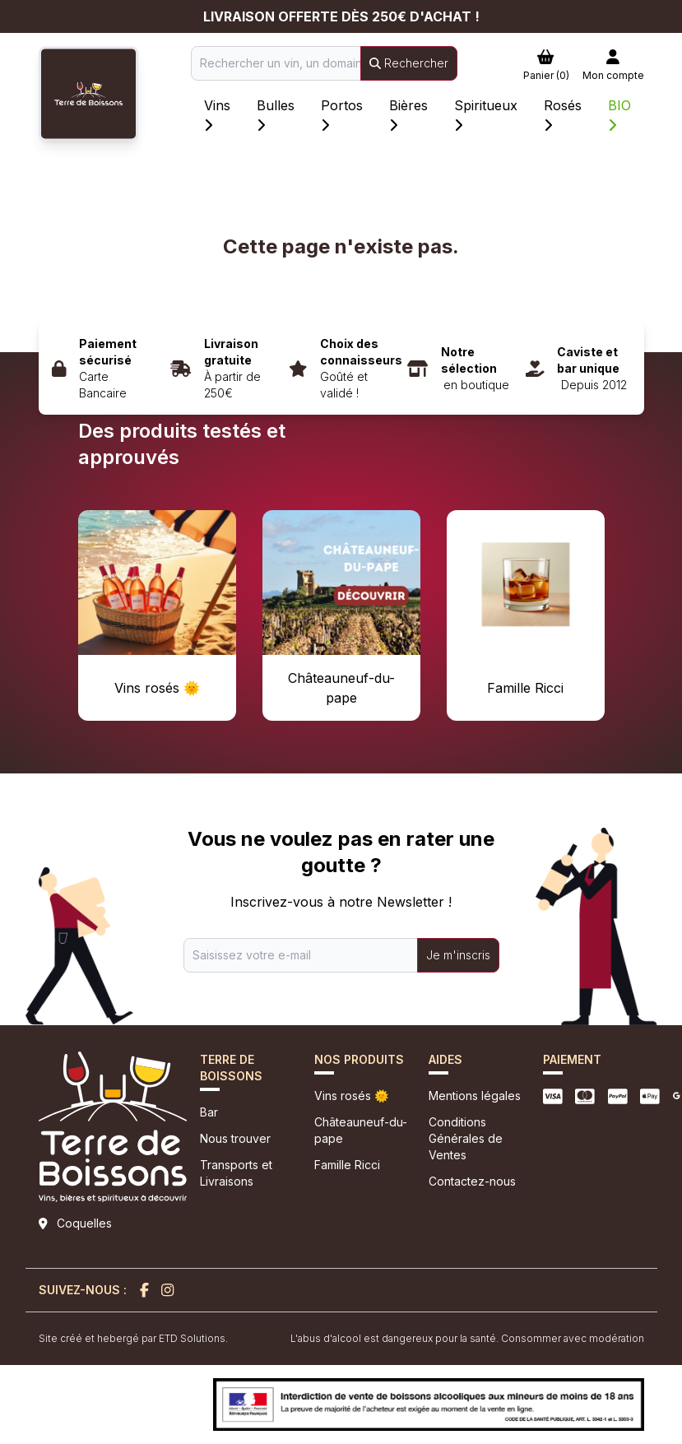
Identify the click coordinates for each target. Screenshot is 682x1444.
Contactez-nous (472, 1181)
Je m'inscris (458, 955)
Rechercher (408, 63)
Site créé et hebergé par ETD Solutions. (133, 1338)
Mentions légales (475, 1096)
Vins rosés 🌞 (351, 1096)
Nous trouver (235, 1138)
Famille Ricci (347, 1165)
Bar (209, 1112)
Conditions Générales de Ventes (466, 1138)
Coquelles (84, 1223)
